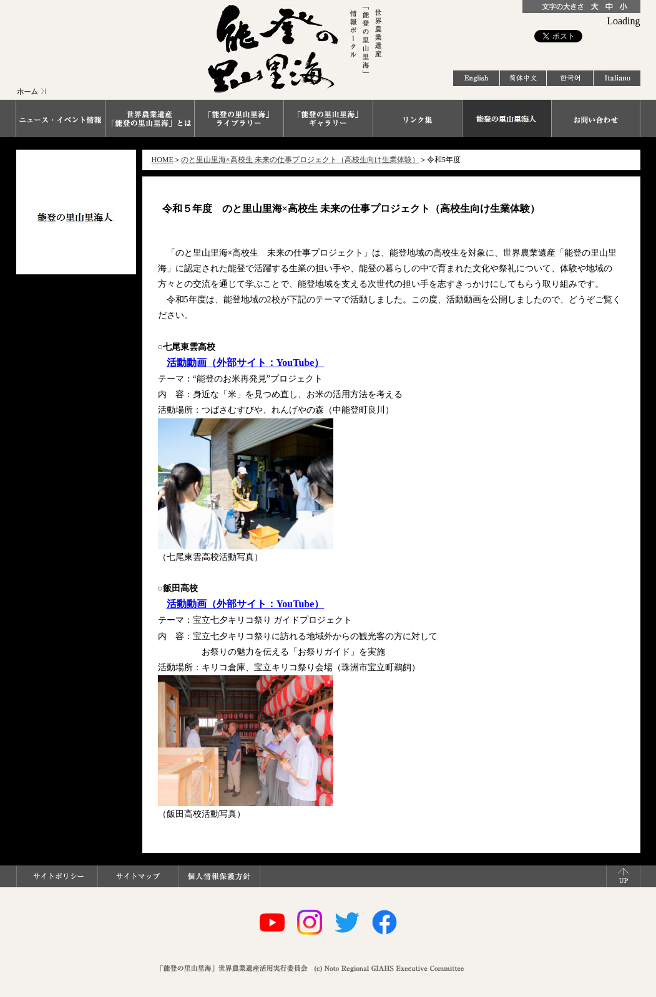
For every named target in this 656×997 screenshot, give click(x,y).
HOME (163, 159)
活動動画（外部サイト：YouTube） (246, 362)
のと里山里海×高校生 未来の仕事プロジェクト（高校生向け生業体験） (300, 159)
